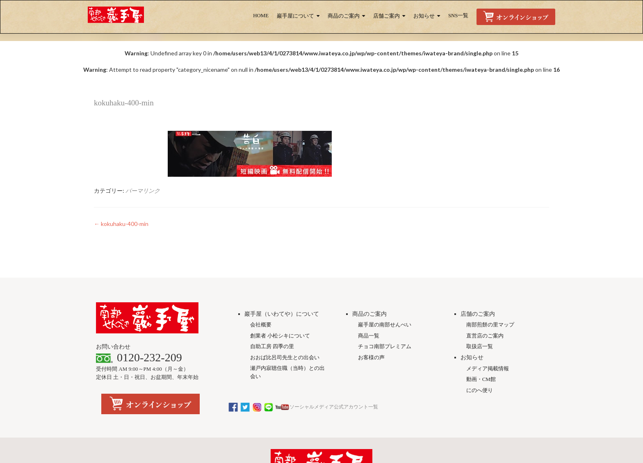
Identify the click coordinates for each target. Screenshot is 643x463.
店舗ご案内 (386, 16)
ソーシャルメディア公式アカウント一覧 (303, 407)
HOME (261, 15)
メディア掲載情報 (487, 368)
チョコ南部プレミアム (384, 346)
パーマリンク (142, 190)
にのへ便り (479, 390)
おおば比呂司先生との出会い (284, 357)
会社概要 (260, 325)
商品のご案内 (344, 16)
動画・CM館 (481, 379)
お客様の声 (371, 357)
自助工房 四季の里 (272, 346)
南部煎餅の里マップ (490, 325)
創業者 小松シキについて (280, 336)
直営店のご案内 (485, 336)
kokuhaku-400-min (121, 223)
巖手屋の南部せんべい (384, 325)
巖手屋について (295, 16)
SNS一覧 (458, 15)
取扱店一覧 (479, 346)
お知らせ (424, 16)
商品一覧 (368, 336)
